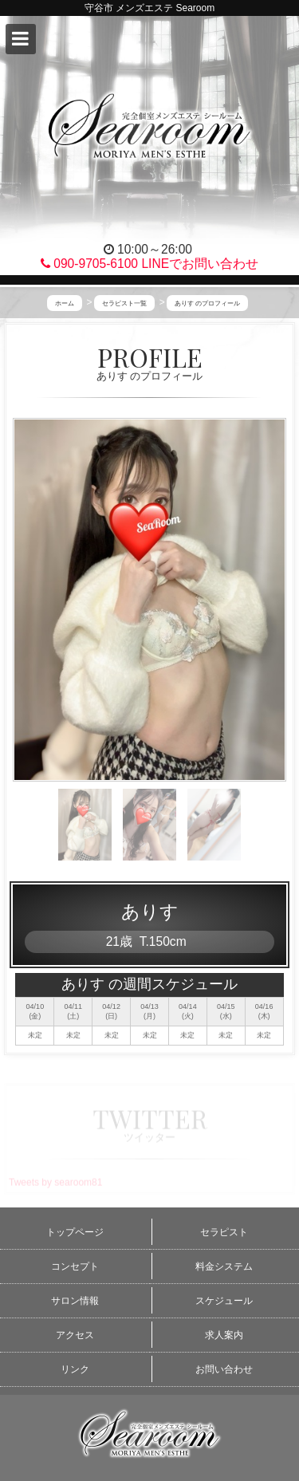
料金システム (224, 1266)
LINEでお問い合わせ (199, 263)
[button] (21, 39)
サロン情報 (75, 1300)
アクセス (75, 1335)
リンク (75, 1369)
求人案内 (224, 1335)
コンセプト (75, 1266)
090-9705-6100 (89, 263)
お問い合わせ (224, 1369)
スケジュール (224, 1300)
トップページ (75, 1232)
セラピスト (224, 1232)
